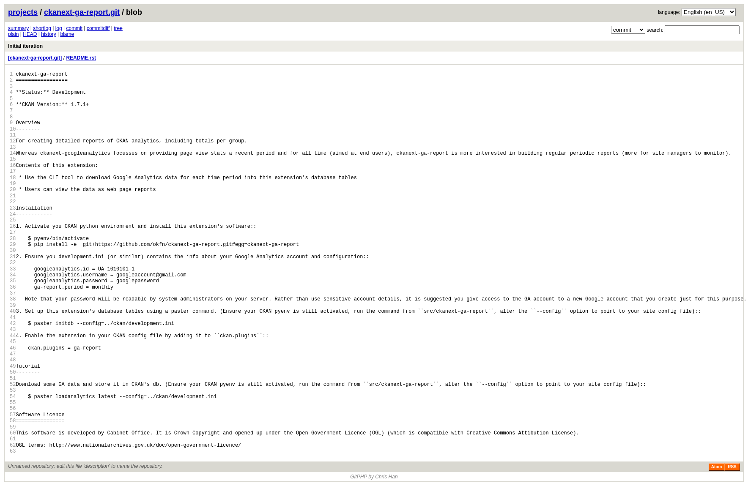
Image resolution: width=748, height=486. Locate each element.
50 (13, 372)
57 (13, 414)
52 (13, 384)
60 (13, 433)
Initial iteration (25, 46)
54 (13, 396)
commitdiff (98, 28)
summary (18, 28)
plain (13, 34)
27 (13, 232)
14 (13, 153)
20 (13, 189)
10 (13, 129)
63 (13, 451)
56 (13, 408)
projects (23, 12)
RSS (732, 466)
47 (13, 354)
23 (13, 208)
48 (13, 359)
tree (118, 28)
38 (13, 299)
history (48, 34)
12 (13, 141)
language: (669, 12)
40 (13, 311)
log (58, 28)
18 (13, 177)
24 (13, 214)
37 (13, 293)
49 (13, 366)
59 (13, 427)
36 (13, 287)
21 (13, 195)
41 (13, 317)
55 (13, 402)
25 (13, 220)
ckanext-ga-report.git (82, 12)
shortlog (42, 28)
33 (13, 269)
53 (13, 390)
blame (67, 34)
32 (13, 262)
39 (13, 305)
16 (13, 165)
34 (13, 274)
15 (13, 159)
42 (13, 323)
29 (13, 244)
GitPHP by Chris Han (373, 477)
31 (13, 256)
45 (13, 341)
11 (13, 135)
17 (13, 171)
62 (13, 445)
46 (13, 348)
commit (74, 28)
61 (13, 438)
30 (13, 250)
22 (13, 201)
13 (13, 147)
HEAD (30, 34)
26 (13, 226)
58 (13, 420)
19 (13, 183)
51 (13, 378)
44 (13, 335)
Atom (716, 466)
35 (13, 280)
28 (13, 238)
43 (13, 329)
